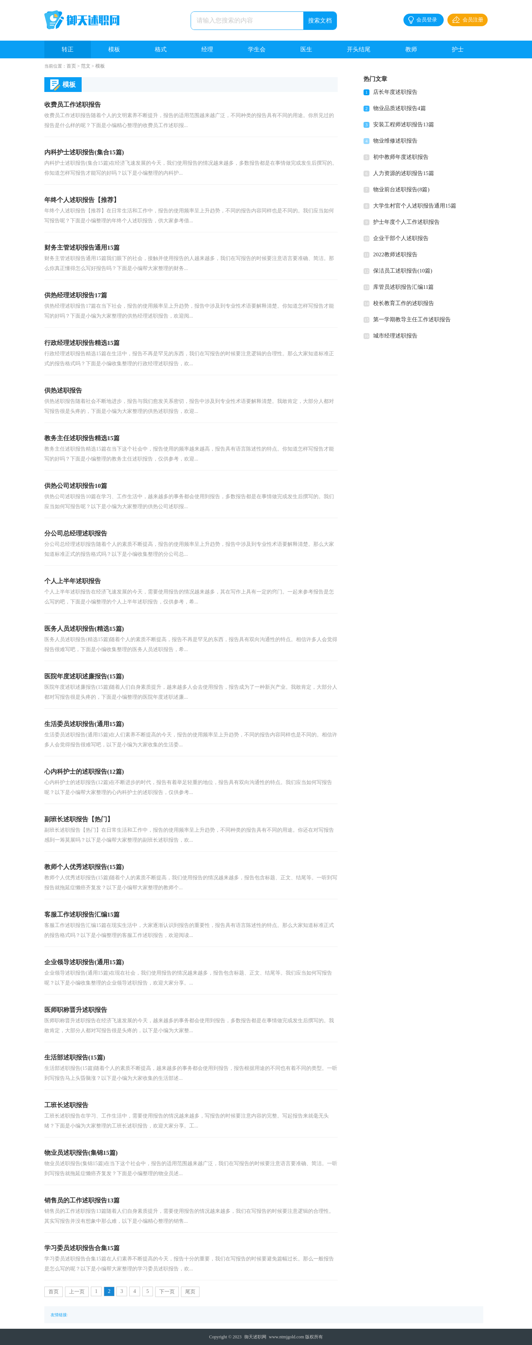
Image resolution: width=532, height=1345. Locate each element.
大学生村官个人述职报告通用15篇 (414, 206)
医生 (306, 49)
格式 (161, 49)
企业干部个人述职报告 (401, 238)
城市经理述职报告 (395, 336)
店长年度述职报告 (395, 92)
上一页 (77, 1291)
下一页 (167, 1291)
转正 (68, 49)
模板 (114, 49)
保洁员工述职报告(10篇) (402, 271)
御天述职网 (255, 1336)
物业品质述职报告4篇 (399, 108)
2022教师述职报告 (395, 254)
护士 (458, 49)
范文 (86, 66)
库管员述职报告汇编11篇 (403, 287)
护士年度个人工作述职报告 (406, 222)
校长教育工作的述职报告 (403, 303)
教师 (411, 49)
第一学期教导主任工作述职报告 (412, 319)
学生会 (257, 49)
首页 (71, 66)
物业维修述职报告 (395, 141)
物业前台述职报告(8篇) (401, 189)
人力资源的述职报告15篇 (403, 173)
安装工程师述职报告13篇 (403, 124)
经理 (207, 49)
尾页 (190, 1291)
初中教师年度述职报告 (401, 157)
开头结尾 (359, 49)
